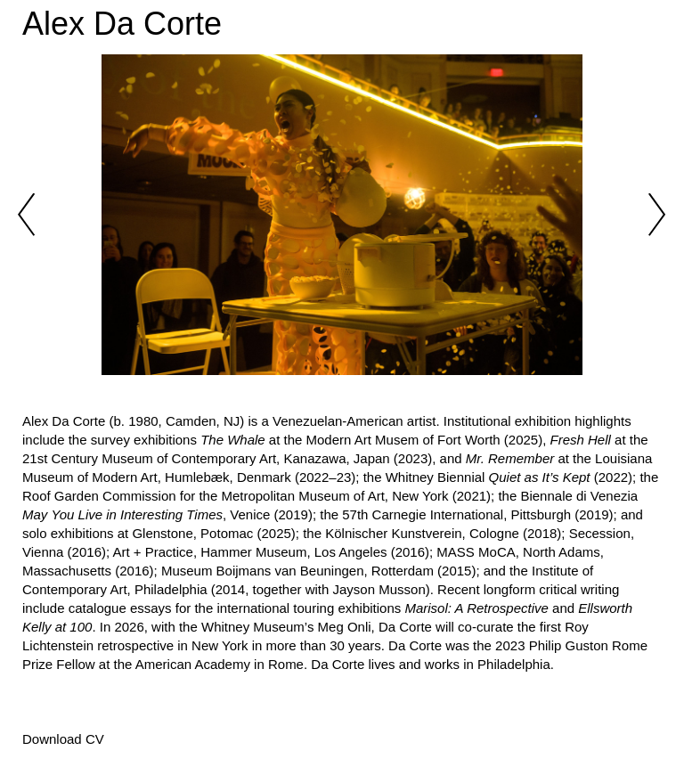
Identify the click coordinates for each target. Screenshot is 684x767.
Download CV (63, 739)
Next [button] (657, 215)
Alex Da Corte (122, 23)
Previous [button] (27, 215)
